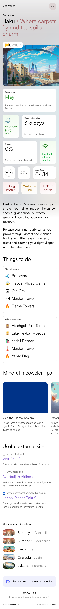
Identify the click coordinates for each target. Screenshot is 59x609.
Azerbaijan (8, 14)
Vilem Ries (14, 604)
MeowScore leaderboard (46, 604)
